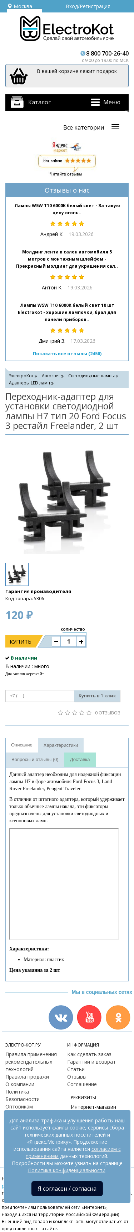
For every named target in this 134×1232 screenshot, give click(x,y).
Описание (22, 745)
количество (73, 629)
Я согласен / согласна (67, 1188)
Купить (20, 641)
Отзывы (76, 1076)
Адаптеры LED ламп (29, 383)
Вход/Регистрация (88, 6)
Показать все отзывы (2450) (67, 353)
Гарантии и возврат (91, 1061)
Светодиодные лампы (91, 376)
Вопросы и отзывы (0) (35, 759)
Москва (19, 6)
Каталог (39, 102)
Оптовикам (19, 1106)
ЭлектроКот (21, 376)
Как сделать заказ (89, 1054)
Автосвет (51, 376)
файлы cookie (68, 1127)
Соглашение (82, 1084)
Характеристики (61, 745)
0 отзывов (107, 712)
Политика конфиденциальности (66, 1170)
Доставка (80, 759)
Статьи (76, 1069)
